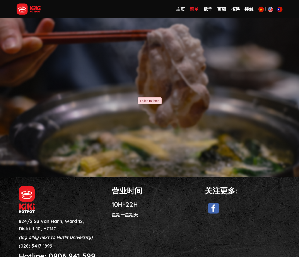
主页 (180, 9)
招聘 (235, 9)
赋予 (207, 9)
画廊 (221, 9)
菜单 (194, 9)
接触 (248, 9)
